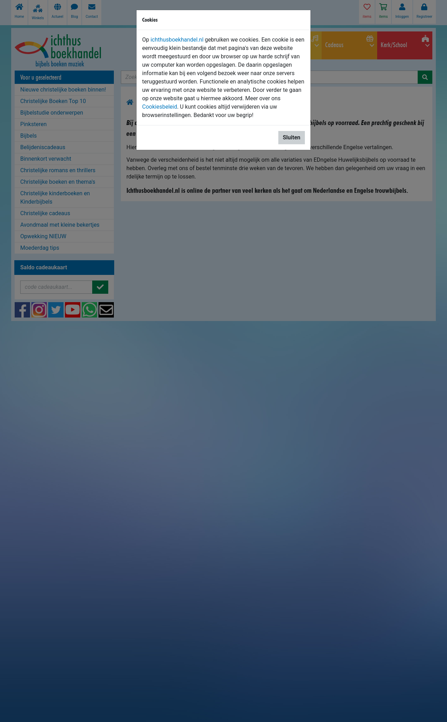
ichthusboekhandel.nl (177, 39)
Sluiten (291, 137)
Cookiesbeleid (159, 106)
